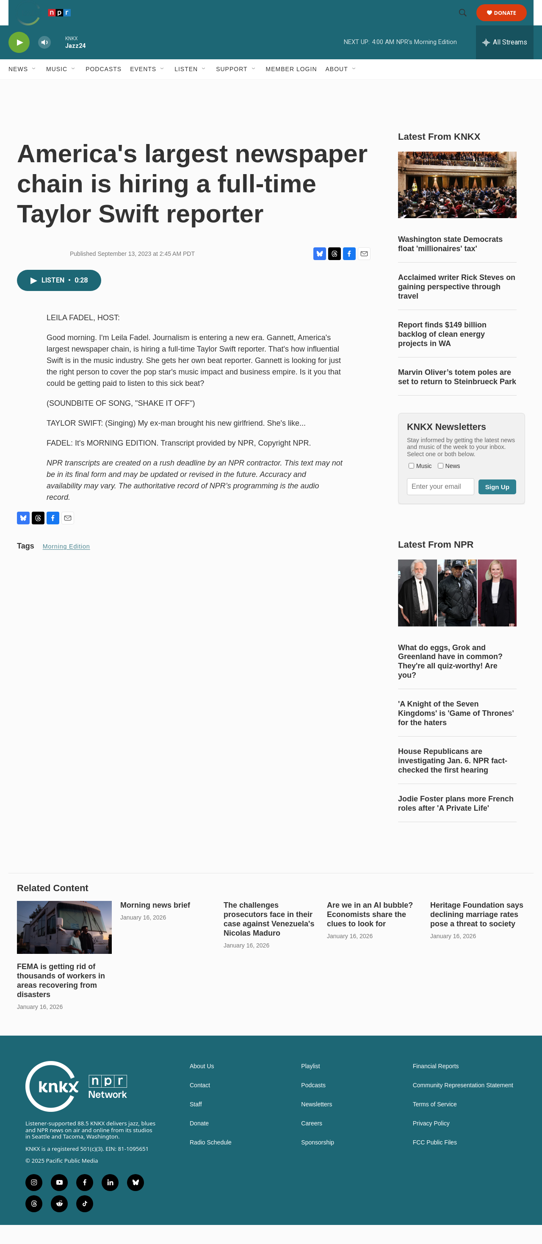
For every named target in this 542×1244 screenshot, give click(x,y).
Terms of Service (435, 1123)
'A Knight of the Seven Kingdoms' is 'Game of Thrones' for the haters (456, 732)
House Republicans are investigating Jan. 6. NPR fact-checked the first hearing (452, 779)
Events (143, 88)
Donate (510, 22)
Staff (196, 1123)
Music (56, 88)
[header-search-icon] (467, 22)
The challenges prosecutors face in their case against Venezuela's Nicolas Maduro (269, 938)
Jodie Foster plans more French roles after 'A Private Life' (456, 822)
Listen (186, 88)
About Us (202, 1085)
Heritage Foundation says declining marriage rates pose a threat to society (476, 933)
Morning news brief (155, 924)
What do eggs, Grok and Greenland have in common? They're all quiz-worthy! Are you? (450, 680)
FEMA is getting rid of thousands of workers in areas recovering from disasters (61, 999)
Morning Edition (66, 565)
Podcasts (104, 88)
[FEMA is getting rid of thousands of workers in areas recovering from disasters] (64, 946)
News (18, 88)
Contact (200, 1104)
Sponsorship (317, 1161)
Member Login (291, 88)
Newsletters (316, 1123)
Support (231, 88)
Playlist (310, 1085)
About (337, 88)
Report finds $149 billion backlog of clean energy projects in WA (442, 353)
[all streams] (505, 61)
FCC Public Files (435, 1161)
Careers (311, 1142)
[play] (19, 61)
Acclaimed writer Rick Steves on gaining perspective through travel (456, 305)
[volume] (44, 61)
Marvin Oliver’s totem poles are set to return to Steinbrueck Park (457, 396)
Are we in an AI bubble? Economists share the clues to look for (370, 933)
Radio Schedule (211, 1161)
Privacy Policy (431, 1142)
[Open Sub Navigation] (34, 88)
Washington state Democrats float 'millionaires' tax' (450, 263)
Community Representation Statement (463, 1104)
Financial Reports (436, 1085)
